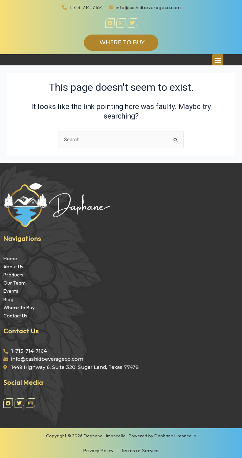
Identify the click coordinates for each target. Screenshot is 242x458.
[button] (217, 59)
